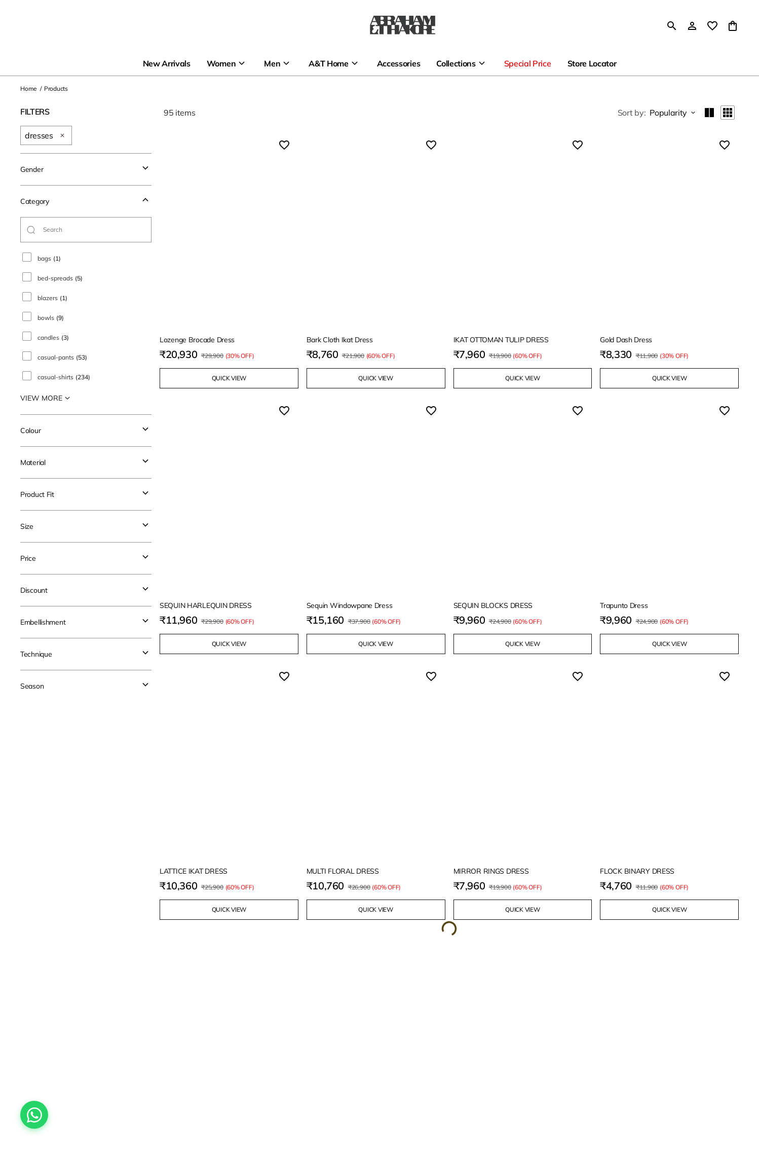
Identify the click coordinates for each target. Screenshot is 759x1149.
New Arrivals (167, 63)
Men (272, 63)
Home (28, 88)
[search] (672, 26)
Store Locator (592, 63)
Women (221, 63)
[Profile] (692, 26)
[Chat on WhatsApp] (34, 1115)
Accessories (398, 63)
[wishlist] (712, 26)
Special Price (527, 63)
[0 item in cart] (733, 26)
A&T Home (328, 63)
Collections (455, 63)
